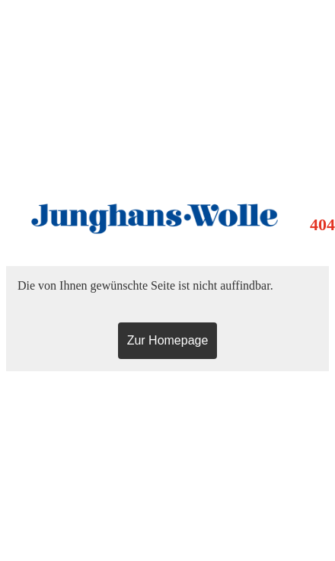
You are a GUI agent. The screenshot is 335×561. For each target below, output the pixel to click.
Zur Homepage (168, 340)
